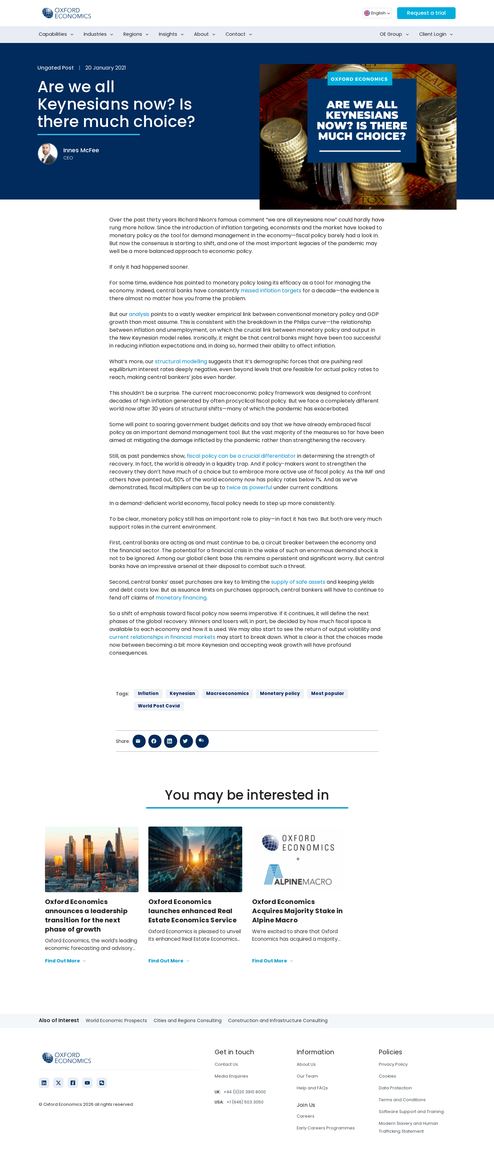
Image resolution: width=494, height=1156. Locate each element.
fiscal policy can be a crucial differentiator (241, 456)
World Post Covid (159, 706)
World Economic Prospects (116, 1020)
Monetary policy (280, 693)
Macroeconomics (227, 693)
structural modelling (181, 361)
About (206, 34)
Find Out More (65, 961)
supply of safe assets (298, 582)
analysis (139, 314)
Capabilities (57, 34)
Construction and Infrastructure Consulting (278, 1020)
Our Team (307, 1076)
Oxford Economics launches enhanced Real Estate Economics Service (192, 911)
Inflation (148, 693)
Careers (305, 1116)
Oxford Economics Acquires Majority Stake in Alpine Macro (297, 911)
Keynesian (182, 693)
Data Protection (395, 1088)
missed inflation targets (271, 290)
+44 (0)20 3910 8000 (245, 1092)
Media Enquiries (231, 1076)
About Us (306, 1064)
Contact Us (226, 1064)
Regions (137, 34)
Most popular (327, 693)
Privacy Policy (393, 1064)
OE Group (395, 34)
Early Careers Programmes (326, 1128)
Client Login (437, 34)
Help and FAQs (312, 1088)
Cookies (387, 1076)
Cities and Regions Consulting (188, 1020)
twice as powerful (249, 487)
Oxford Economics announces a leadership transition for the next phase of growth (86, 915)
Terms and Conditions (402, 1100)
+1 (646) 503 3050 (245, 1102)
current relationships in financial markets (162, 637)
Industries (100, 34)
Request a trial (426, 13)
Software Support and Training (411, 1111)
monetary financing (181, 597)
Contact (240, 34)
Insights (172, 34)
